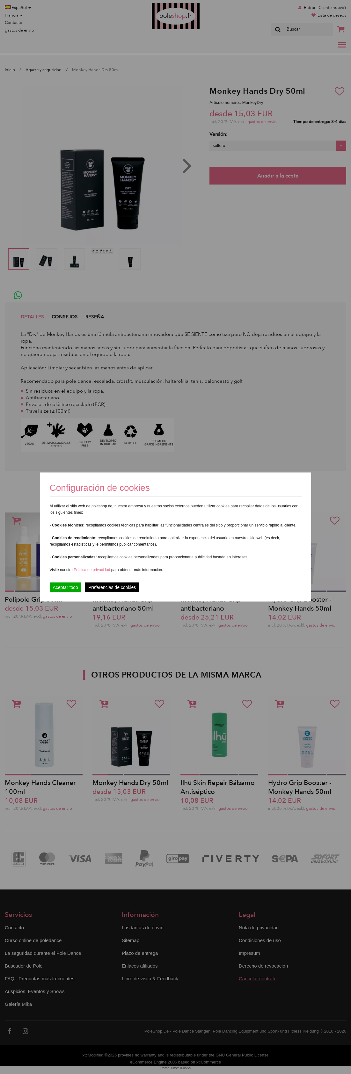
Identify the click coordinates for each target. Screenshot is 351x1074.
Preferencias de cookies (112, 587)
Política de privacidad (92, 570)
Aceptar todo (65, 587)
